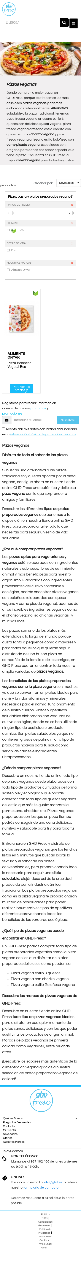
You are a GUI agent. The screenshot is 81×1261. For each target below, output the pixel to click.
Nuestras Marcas (13, 1141)
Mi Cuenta (9, 1130)
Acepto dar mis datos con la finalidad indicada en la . (39, 431)
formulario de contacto (41, 1187)
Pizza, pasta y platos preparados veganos (40, 196)
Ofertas (7, 1138)
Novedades (10, 1134)
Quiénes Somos (13, 1118)
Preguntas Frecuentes (17, 1122)
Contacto (9, 1126)
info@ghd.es (53, 1182)
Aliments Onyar (20, 269)
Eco (17, 230)
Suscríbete (68, 420)
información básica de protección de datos (43, 434)
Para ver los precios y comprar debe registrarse (21, 389)
